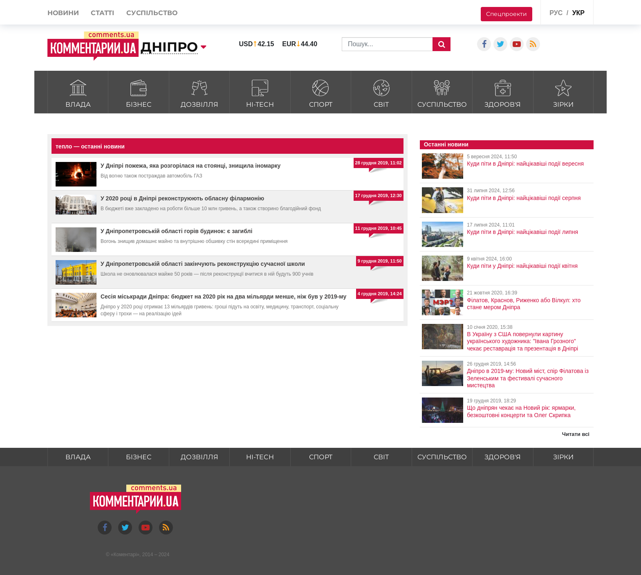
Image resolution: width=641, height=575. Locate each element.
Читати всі (575, 434)
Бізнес (138, 92)
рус (556, 12)
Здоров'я (503, 92)
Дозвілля (199, 92)
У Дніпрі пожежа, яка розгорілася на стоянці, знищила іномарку (190, 165)
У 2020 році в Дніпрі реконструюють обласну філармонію (182, 198)
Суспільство (442, 92)
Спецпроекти (506, 14)
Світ (381, 92)
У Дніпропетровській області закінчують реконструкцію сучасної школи (203, 264)
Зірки (563, 92)
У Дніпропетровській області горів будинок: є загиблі (176, 231)
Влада (78, 92)
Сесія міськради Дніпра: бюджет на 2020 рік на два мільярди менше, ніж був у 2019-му (223, 296)
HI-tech (260, 92)
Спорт (321, 92)
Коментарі (125, 554)
